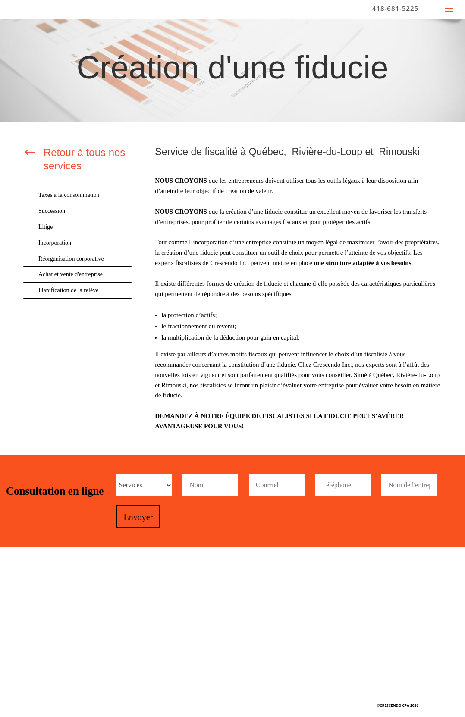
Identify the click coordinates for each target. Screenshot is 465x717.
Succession (51, 211)
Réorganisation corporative (71, 259)
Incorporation (54, 243)
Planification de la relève (68, 290)
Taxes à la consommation (69, 195)
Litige (45, 227)
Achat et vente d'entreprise (70, 274)
